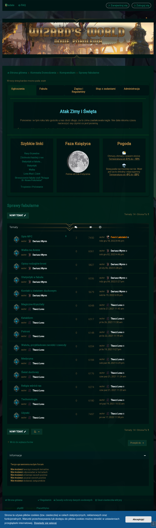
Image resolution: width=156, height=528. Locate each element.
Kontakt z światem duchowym (38, 290)
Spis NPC (26, 236)
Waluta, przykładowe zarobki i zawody (43, 345)
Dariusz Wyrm (40, 241)
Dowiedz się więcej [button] (45, 523)
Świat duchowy (30, 372)
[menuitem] (22, 5)
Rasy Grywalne (31, 153)
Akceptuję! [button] (138, 519)
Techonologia (29, 399)
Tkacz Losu (38, 309)
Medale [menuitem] (10, 5)
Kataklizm (27, 317)
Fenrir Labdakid (119, 237)
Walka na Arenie (30, 250)
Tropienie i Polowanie (32, 187)
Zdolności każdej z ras (32, 157)
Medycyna (27, 358)
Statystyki (32, 165)
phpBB (20, 508)
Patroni (25, 331)
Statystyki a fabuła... (32, 161)
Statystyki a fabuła (32, 277)
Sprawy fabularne (23, 205)
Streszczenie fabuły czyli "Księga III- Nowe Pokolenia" (32, 179)
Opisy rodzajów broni (33, 263)
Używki (25, 412)
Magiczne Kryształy (32, 304)
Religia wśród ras (31, 385)
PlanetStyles (43, 508)
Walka (32, 169)
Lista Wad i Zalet (32, 174)
